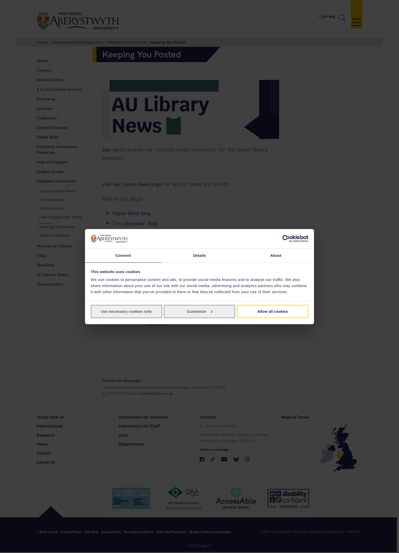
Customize (199, 311)
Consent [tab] (123, 255)
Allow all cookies (272, 311)
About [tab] (275, 255)
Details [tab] (199, 255)
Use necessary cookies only (126, 311)
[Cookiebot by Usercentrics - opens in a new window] (286, 238)
